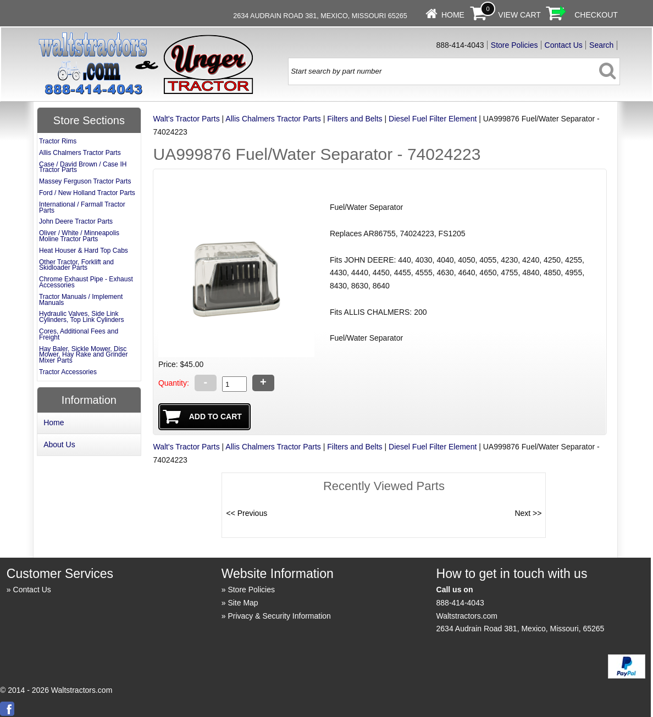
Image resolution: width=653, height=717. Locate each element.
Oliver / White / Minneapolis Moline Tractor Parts (79, 236)
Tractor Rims (57, 141)
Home (452, 14)
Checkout (596, 14)
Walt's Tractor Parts (186, 118)
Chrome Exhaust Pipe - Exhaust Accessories (86, 282)
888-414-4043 (460, 602)
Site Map (243, 602)
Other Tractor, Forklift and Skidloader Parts (76, 265)
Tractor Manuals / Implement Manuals (81, 300)
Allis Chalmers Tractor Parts (272, 118)
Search (601, 45)
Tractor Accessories (68, 372)
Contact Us (564, 45)
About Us (59, 444)
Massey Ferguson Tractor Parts (85, 181)
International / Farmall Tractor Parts (82, 207)
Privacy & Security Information (279, 616)
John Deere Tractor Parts (76, 221)
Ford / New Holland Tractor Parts (87, 193)
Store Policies (514, 45)
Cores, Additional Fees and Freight (78, 334)
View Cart (519, 14)
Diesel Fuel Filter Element (433, 118)
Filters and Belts (354, 118)
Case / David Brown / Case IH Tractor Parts (82, 167)
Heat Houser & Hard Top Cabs (83, 250)
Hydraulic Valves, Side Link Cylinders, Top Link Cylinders (81, 317)
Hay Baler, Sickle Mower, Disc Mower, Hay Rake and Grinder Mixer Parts (83, 355)
